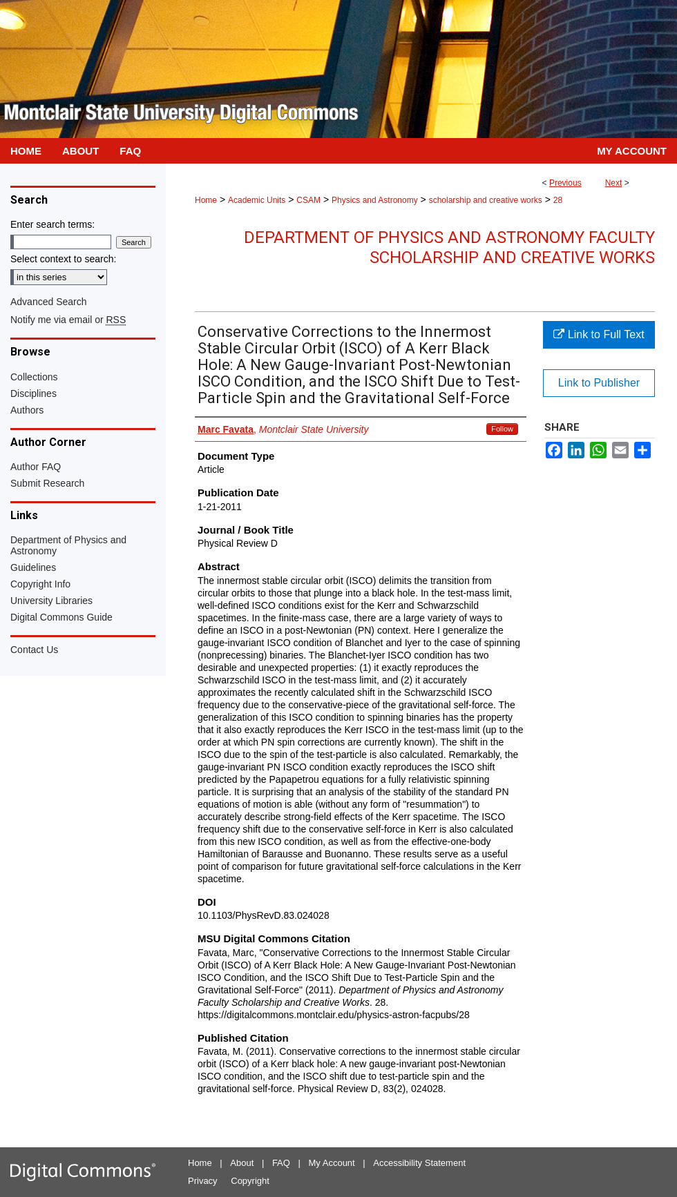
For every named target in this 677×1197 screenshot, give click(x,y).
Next (613, 183)
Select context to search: (63, 258)
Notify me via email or (68, 319)
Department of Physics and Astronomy (68, 545)
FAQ (281, 1163)
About (242, 1163)
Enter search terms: (52, 224)
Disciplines (33, 393)
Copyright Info (40, 584)
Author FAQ (35, 466)
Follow (502, 429)
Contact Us (34, 649)
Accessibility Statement (419, 1163)
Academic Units (256, 200)
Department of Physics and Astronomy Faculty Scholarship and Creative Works (449, 247)
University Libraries (51, 600)
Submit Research (47, 483)
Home (206, 200)
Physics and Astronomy (375, 200)
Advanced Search (48, 301)
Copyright (250, 1181)
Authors (27, 410)
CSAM (308, 200)
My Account (332, 1163)
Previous (565, 183)
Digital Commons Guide (61, 617)
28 (557, 200)
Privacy (203, 1181)
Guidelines (33, 567)
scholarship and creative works (485, 200)
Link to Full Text (598, 334)
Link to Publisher (599, 383)
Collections (33, 376)
